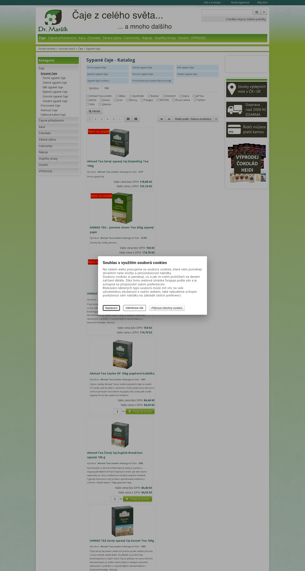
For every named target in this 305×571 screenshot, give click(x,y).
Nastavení (111, 308)
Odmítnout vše (134, 308)
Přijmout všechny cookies (167, 308)
